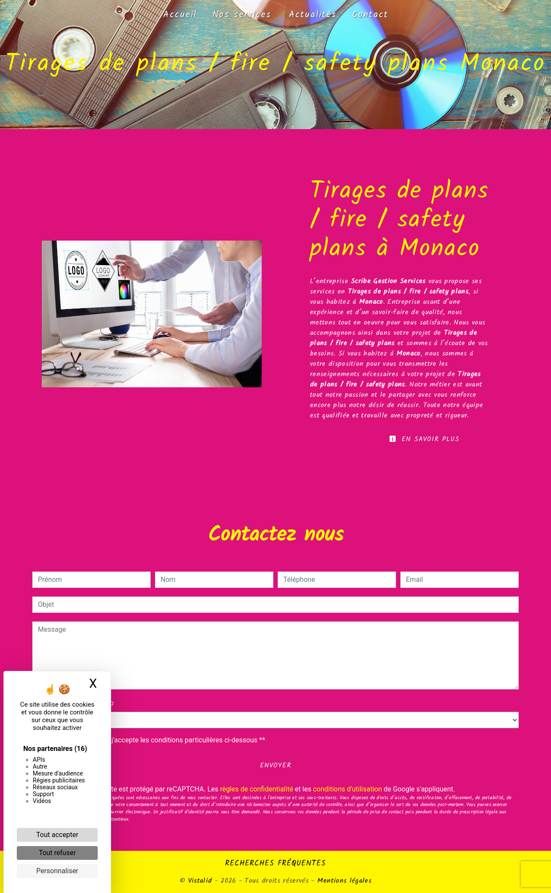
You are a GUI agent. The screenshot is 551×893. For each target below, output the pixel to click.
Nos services (241, 15)
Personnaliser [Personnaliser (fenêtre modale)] (57, 871)
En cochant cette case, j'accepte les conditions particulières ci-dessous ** (153, 740)
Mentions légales (343, 880)
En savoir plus (424, 439)
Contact (370, 15)
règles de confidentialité (256, 789)
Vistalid (200, 880)
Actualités (313, 15)
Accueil (180, 15)
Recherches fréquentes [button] (275, 863)
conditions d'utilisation (347, 789)
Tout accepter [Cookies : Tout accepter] (57, 835)
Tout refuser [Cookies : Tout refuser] (57, 853)
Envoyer (275, 765)
